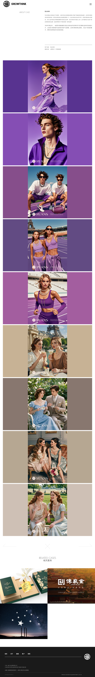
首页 (6, 654)
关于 (11, 654)
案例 (17, 654)
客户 (23, 654)
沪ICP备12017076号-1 (9, 674)
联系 (29, 654)
